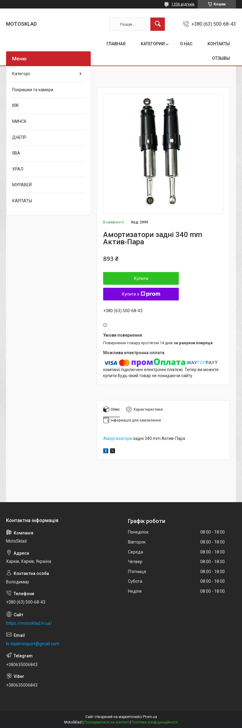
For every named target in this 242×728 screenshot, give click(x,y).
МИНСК (19, 121)
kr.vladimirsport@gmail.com (32, 643)
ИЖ (15, 105)
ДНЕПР (19, 137)
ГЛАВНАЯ (116, 43)
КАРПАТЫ (22, 200)
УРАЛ (17, 169)
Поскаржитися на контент (106, 722)
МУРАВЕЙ (22, 184)
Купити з (141, 294)
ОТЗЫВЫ (221, 58)
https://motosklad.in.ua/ (29, 623)
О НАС (186, 43)
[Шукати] (157, 24)
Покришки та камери (32, 89)
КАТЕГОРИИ (153, 43)
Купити (141, 278)
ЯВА (16, 153)
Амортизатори (117, 438)
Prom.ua (150, 717)
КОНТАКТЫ (219, 43)
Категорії (21, 73)
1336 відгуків (183, 4)
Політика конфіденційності (155, 722)
